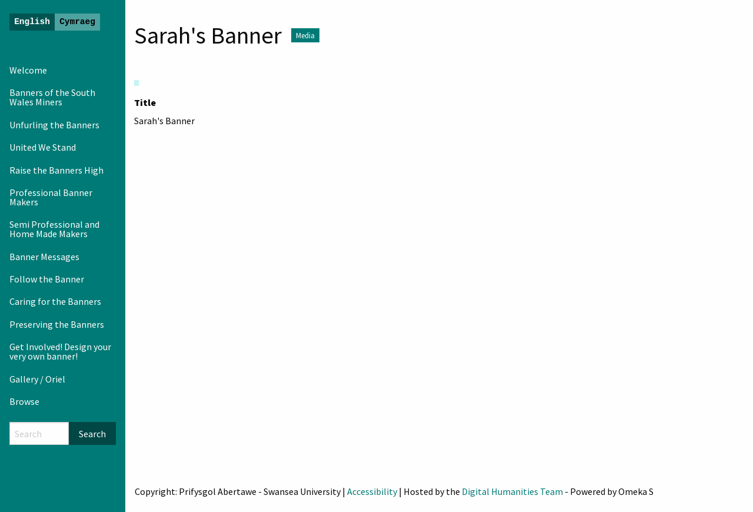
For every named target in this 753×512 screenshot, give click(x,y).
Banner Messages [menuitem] (44, 256)
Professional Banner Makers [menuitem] (50, 197)
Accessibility (372, 491)
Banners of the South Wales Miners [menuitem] (52, 97)
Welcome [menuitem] (28, 70)
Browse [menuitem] (24, 401)
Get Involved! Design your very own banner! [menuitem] (60, 351)
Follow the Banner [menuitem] (46, 279)
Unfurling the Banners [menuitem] (54, 125)
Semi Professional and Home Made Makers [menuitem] (54, 229)
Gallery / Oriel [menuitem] (37, 379)
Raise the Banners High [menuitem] (56, 170)
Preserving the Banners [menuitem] (56, 324)
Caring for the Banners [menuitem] (55, 301)
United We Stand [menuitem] (42, 147)
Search (92, 434)
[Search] (39, 433)
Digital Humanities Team (512, 491)
